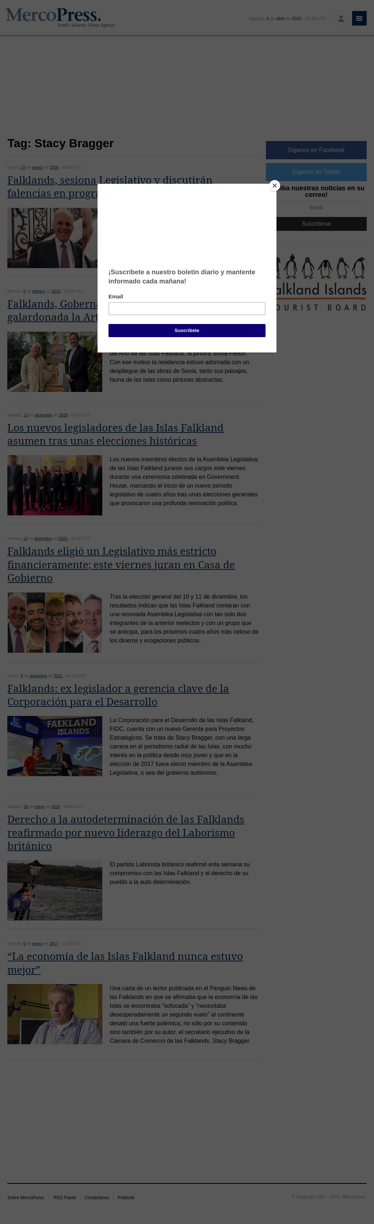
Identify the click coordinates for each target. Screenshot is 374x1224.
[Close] (274, 185)
